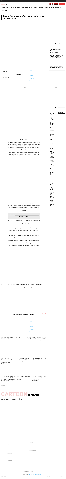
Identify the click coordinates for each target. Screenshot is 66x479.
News (51, 61)
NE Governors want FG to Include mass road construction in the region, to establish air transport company (36, 339)
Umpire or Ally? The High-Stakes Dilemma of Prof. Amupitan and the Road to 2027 (55, 48)
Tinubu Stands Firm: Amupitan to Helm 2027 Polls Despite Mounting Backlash (52, 151)
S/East (18, 373)
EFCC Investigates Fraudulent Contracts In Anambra (52, 136)
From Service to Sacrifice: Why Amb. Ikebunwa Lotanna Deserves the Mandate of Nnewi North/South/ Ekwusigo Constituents (56, 58)
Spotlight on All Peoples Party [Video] (12, 397)
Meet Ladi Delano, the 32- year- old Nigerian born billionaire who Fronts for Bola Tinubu (35, 452)
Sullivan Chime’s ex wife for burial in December (52, 197)
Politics (51, 52)
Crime (62, 18)
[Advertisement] (33, 29)
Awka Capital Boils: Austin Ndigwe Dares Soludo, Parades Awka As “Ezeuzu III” (23, 376)
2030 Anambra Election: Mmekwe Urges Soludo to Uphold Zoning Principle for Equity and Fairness (23, 359)
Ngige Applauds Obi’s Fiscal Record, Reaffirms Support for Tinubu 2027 (52, 167)
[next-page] (4, 383)
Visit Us (60, 112)
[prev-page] (2, 383)
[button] (4, 4)
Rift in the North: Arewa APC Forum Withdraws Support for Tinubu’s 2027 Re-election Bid (56, 66)
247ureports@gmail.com (35, 472)
